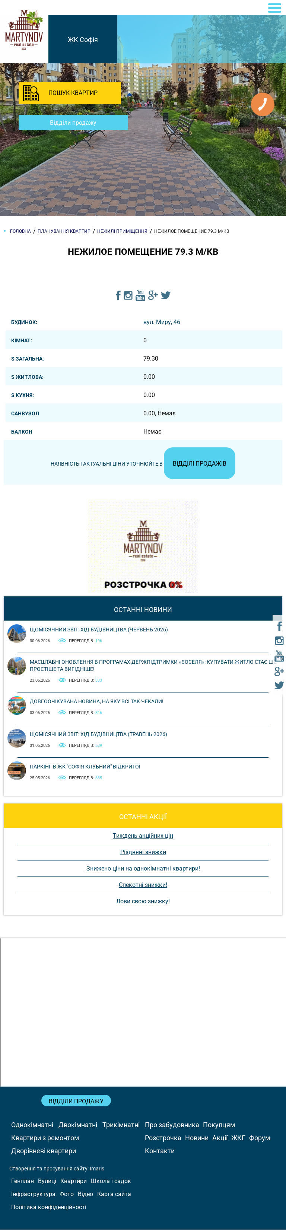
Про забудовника (172, 1125)
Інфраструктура (33, 1194)
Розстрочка (163, 1138)
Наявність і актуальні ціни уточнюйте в (143, 464)
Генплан (22, 1181)
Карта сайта (114, 1194)
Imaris (97, 1169)
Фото (67, 1194)
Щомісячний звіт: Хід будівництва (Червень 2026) (99, 630)
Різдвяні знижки (143, 852)
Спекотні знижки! (143, 885)
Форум (259, 1138)
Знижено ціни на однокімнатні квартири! (143, 868)
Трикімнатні (121, 1125)
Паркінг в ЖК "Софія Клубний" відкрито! (85, 767)
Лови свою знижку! (143, 901)
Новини (197, 1138)
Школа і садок (111, 1181)
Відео (85, 1194)
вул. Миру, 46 (161, 322)
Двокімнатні (77, 1125)
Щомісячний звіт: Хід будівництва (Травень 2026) (98, 734)
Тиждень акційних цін (143, 836)
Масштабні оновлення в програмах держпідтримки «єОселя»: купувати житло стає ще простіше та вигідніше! (153, 665)
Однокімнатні (32, 1125)
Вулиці (47, 1181)
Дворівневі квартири (43, 1151)
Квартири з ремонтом (45, 1138)
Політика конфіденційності (48, 1207)
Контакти (160, 1151)
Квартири (73, 1181)
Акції (220, 1138)
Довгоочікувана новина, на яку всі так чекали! (96, 702)
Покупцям (219, 1125)
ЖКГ (238, 1138)
